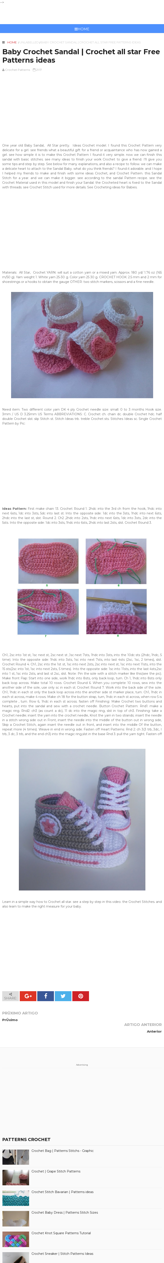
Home (82, 29)
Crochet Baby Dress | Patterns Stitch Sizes (65, 1201)
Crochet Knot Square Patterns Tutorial (61, 1222)
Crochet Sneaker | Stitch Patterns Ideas (62, 1242)
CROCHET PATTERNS (82, 14)
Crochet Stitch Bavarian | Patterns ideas (62, 1180)
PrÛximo (10, 1020)
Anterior (154, 1020)
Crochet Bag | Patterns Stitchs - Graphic (63, 1139)
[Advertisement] (82, 108)
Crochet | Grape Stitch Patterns (56, 1160)
